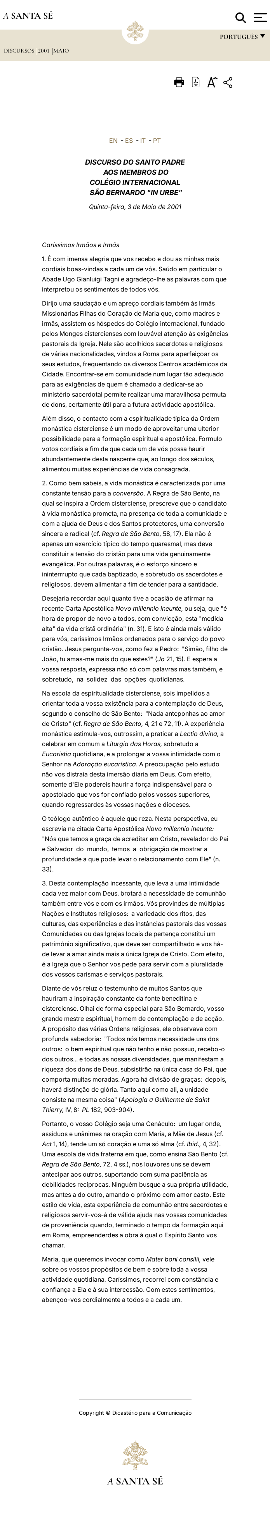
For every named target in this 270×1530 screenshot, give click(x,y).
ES (129, 140)
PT (157, 140)
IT (143, 140)
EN (113, 140)
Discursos (20, 50)
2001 (44, 50)
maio (61, 50)
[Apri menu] (259, 17)
